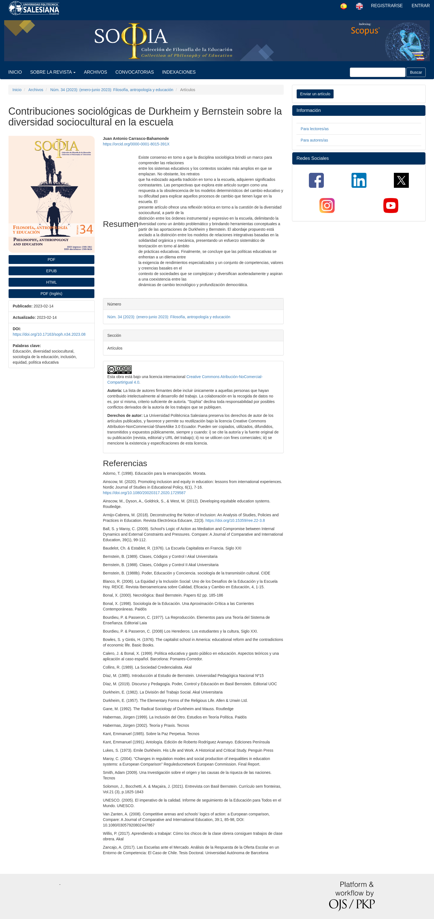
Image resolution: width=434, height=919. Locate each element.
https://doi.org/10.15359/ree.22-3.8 (235, 520)
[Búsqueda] (377, 72)
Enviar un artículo (315, 94)
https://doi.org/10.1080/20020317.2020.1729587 (144, 493)
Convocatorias (134, 72)
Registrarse (387, 5)
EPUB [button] (51, 271)
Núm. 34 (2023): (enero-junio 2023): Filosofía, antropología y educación (111, 90)
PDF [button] (51, 259)
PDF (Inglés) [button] (52, 293)
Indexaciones (179, 72)
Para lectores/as (315, 129)
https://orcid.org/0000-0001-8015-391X (136, 144)
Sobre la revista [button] (53, 72)
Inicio (15, 72)
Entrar (421, 5)
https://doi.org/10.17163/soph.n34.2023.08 (49, 334)
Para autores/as (314, 140)
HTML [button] (51, 282)
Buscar (416, 72)
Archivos (95, 72)
